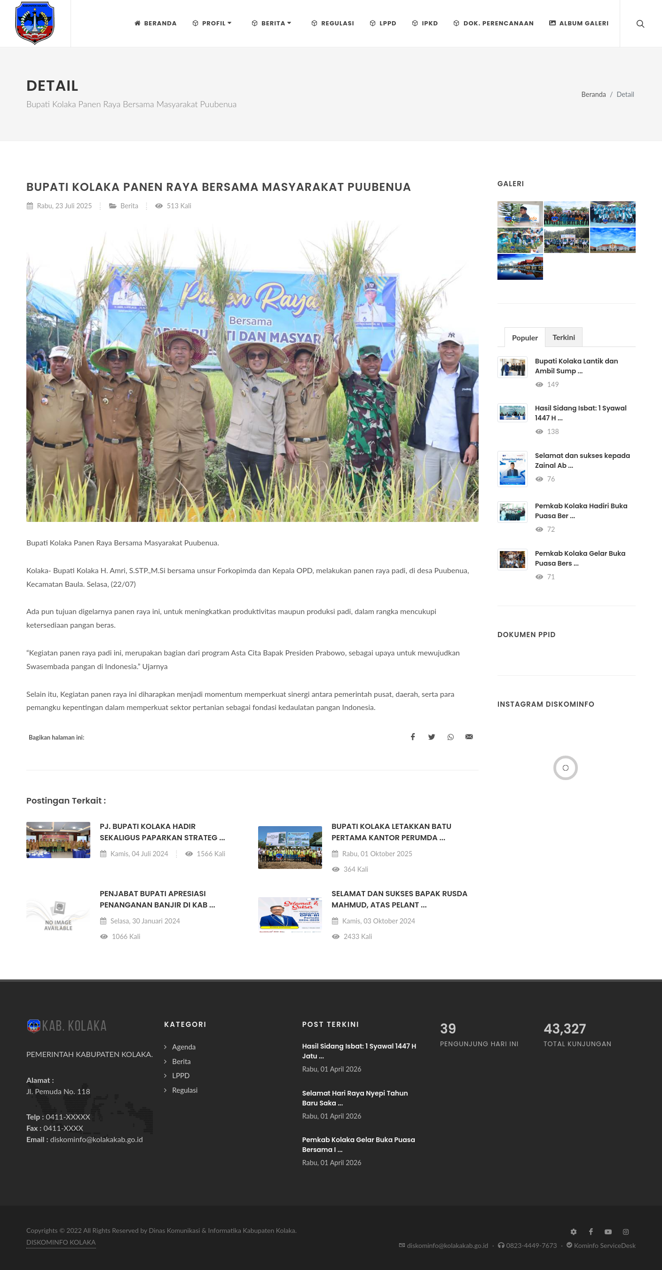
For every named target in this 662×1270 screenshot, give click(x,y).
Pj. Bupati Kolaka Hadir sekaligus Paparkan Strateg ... (162, 832)
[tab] (524, 337)
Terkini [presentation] (563, 336)
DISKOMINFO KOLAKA (61, 1242)
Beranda (594, 94)
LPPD (180, 1075)
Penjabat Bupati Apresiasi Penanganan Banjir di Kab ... (157, 899)
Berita (129, 206)
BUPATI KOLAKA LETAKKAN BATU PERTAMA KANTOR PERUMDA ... (391, 832)
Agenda (184, 1046)
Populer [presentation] (525, 337)
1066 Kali (120, 936)
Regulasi (184, 1090)
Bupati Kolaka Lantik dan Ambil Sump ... (576, 366)
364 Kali (349, 869)
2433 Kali (351, 936)
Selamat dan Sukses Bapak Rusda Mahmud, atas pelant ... (399, 899)
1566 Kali (205, 854)
